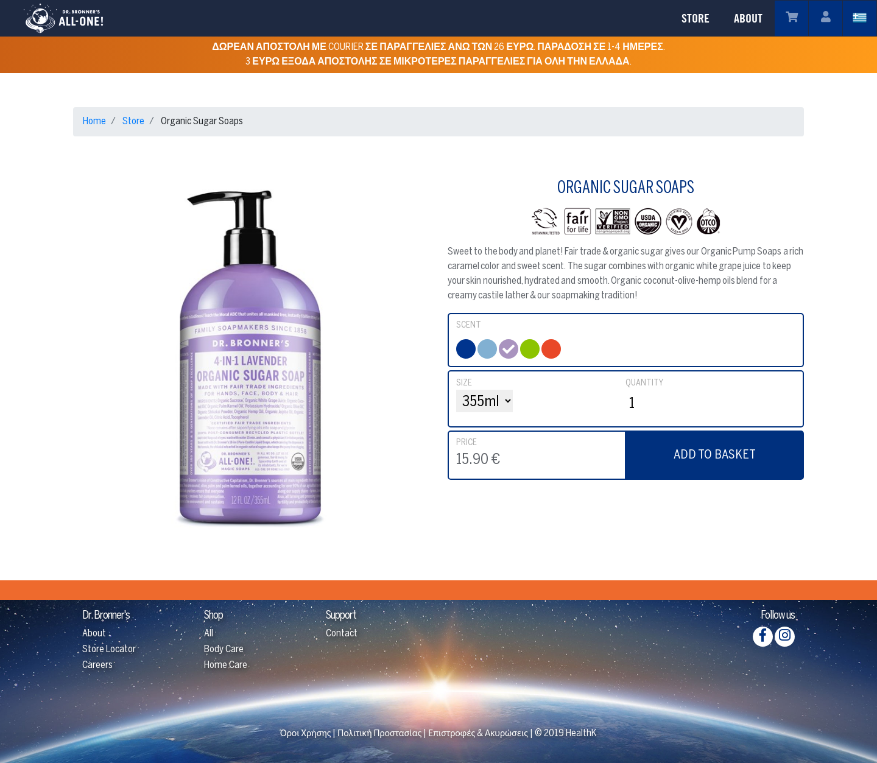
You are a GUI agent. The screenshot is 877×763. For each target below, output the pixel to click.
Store (133, 121)
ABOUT (748, 18)
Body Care (224, 649)
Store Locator (109, 649)
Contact (341, 633)
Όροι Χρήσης (305, 733)
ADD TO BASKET (715, 455)
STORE (696, 18)
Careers (97, 665)
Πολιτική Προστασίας (379, 733)
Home (94, 121)
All (208, 633)
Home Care (225, 665)
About (94, 633)
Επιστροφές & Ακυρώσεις (478, 733)
